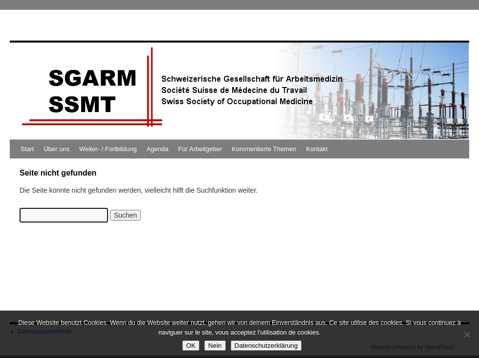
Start (27, 149)
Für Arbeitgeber (200, 149)
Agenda (158, 149)
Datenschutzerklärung (266, 345)
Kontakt (316, 149)
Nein (214, 345)
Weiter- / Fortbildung (108, 149)
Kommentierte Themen (264, 149)
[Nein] (467, 334)
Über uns (56, 149)
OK (191, 345)
